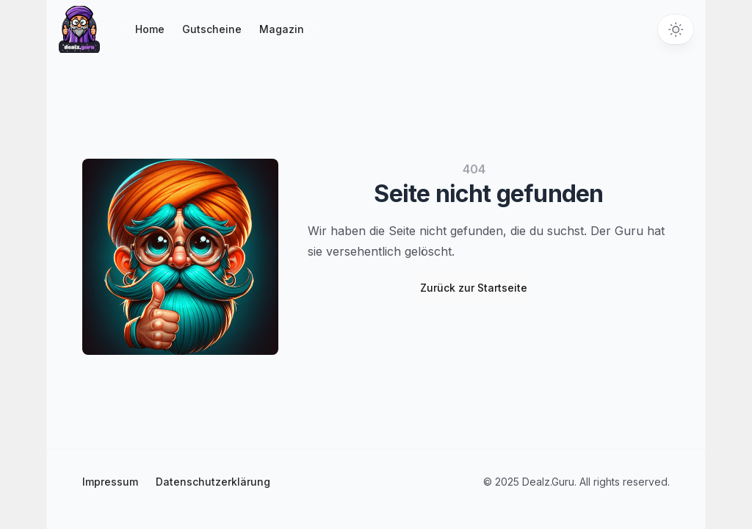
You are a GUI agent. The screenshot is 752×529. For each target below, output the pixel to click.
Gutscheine (212, 29)
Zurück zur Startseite (473, 287)
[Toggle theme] (675, 29)
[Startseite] (79, 29)
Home (149, 29)
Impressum (110, 481)
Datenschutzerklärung (213, 481)
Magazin (281, 29)
